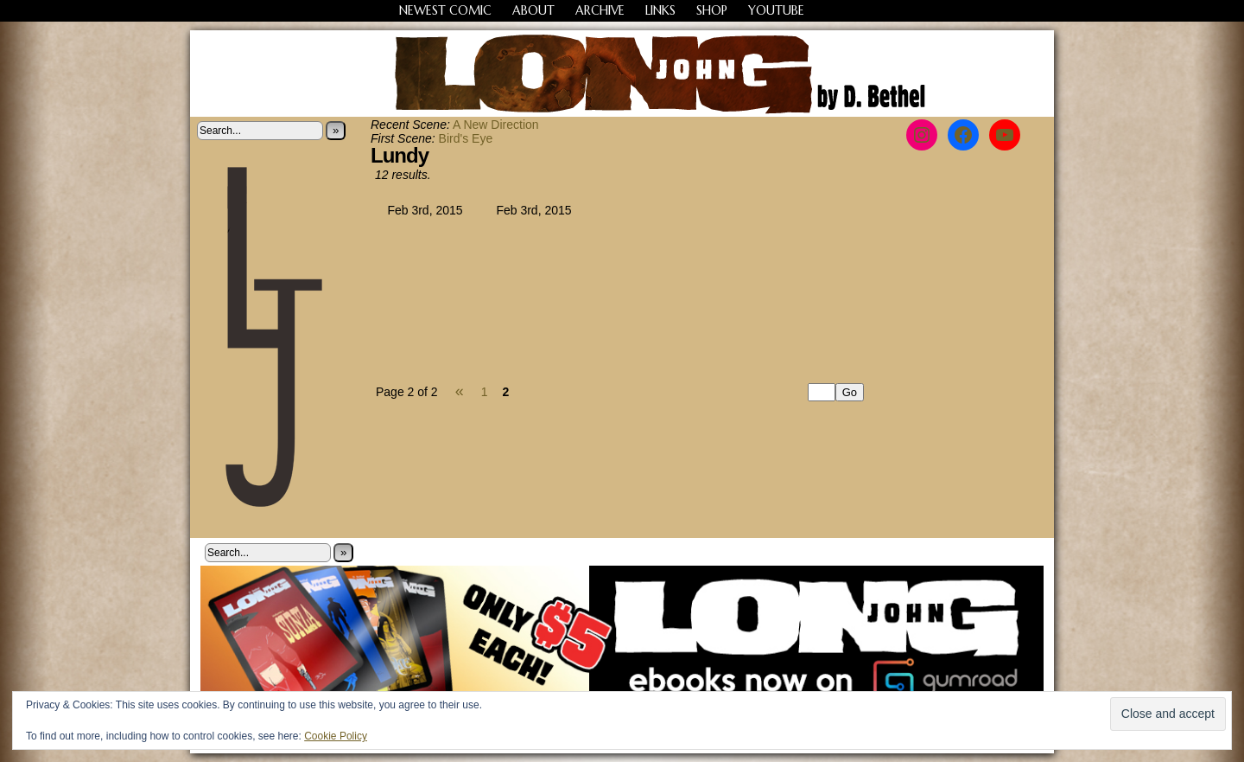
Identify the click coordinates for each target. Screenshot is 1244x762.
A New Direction (496, 124)
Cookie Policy (335, 736)
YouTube (776, 10)
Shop (711, 10)
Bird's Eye (466, 138)
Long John (622, 73)
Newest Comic (445, 10)
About (533, 10)
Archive (600, 10)
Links (660, 10)
